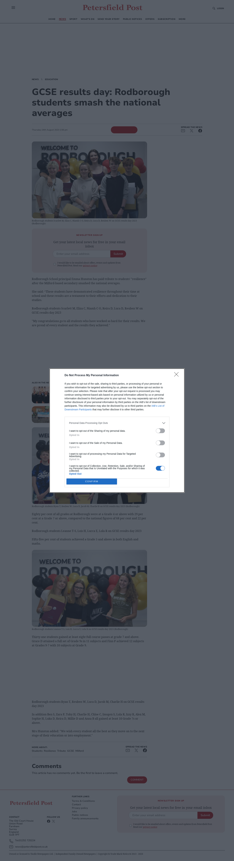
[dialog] (117, 431)
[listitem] (117, 423)
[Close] (177, 375)
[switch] (160, 430)
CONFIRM (91, 481)
